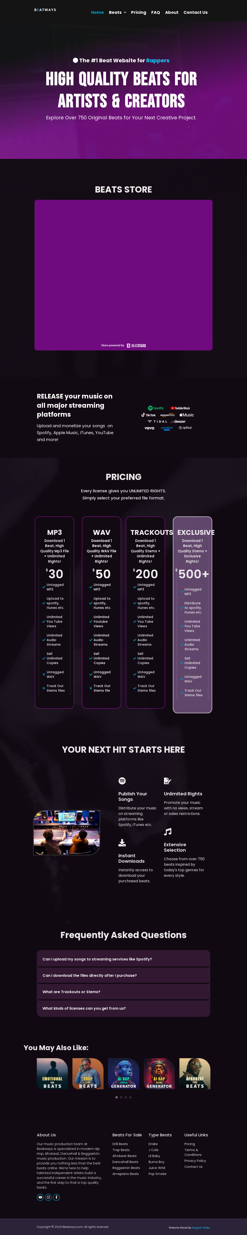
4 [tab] (130, 1097)
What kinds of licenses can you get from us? (84, 1008)
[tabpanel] (52, 1073)
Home (97, 12)
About (171, 12)
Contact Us (196, 12)
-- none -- (123, 270)
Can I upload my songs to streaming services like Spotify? (97, 959)
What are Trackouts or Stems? (71, 991)
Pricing (138, 12)
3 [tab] (126, 1097)
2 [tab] (121, 1097)
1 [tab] (116, 1097)
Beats (117, 12)
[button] (117, 12)
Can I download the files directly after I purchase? (90, 975)
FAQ (155, 12)
